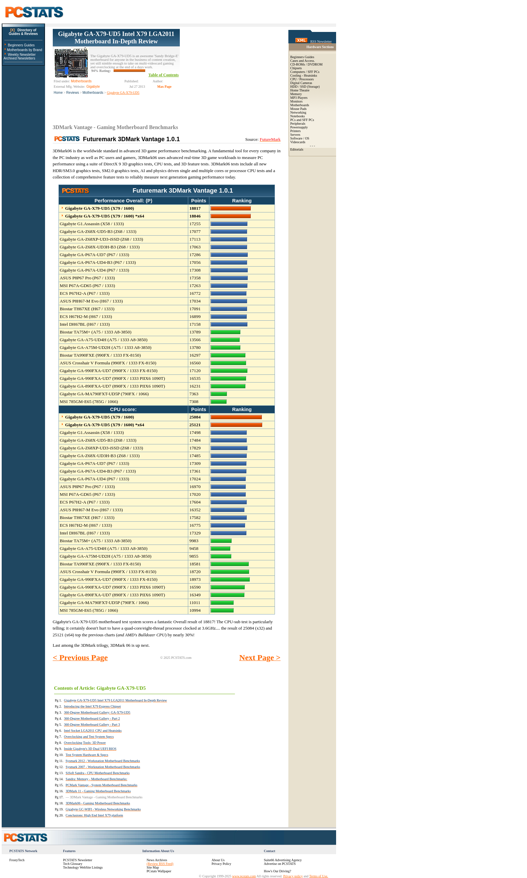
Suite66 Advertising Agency (283, 860)
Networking (298, 112)
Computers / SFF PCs (305, 72)
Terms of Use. (318, 876)
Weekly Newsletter (22, 54)
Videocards (298, 142)
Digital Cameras (301, 83)
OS (307, 138)
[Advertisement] (230, 71)
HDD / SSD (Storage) (305, 86)
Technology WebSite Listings (83, 867)
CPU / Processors (302, 79)
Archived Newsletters (19, 58)
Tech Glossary (72, 864)
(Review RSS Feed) (160, 864)
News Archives (157, 860)
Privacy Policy (221, 864)
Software (296, 138)
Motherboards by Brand (24, 50)
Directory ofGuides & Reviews (23, 32)
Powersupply (299, 127)
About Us (218, 860)
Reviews (72, 92)
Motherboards (93, 92)
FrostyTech (17, 860)
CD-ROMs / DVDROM (306, 64)
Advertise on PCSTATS (280, 864)
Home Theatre (300, 90)
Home (58, 92)
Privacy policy (293, 876)
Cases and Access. (302, 61)
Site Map (153, 867)
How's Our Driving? (277, 871)
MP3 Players (299, 97)
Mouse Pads (298, 109)
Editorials (296, 149)
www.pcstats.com (244, 876)
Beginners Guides (21, 45)
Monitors (296, 101)
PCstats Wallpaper (159, 871)
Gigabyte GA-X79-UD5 (123, 92)
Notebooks (297, 116)
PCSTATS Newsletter (77, 860)
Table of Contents (164, 75)
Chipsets (296, 68)
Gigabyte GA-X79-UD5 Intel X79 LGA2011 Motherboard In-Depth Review (116, 37)
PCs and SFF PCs (302, 120)
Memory (296, 94)
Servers (295, 134)
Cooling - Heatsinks (303, 75)
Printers (295, 131)
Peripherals (298, 123)
